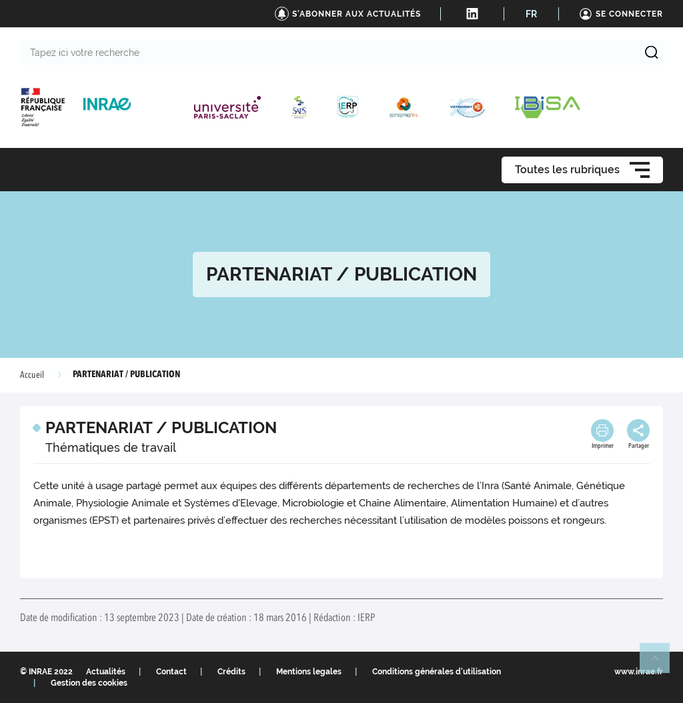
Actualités (105, 671)
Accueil (32, 375)
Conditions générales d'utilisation (436, 671)
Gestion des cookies (89, 683)
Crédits (231, 671)
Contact (171, 671)
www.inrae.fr (638, 671)
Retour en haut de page (660, 663)
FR (531, 14)
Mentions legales (309, 671)
